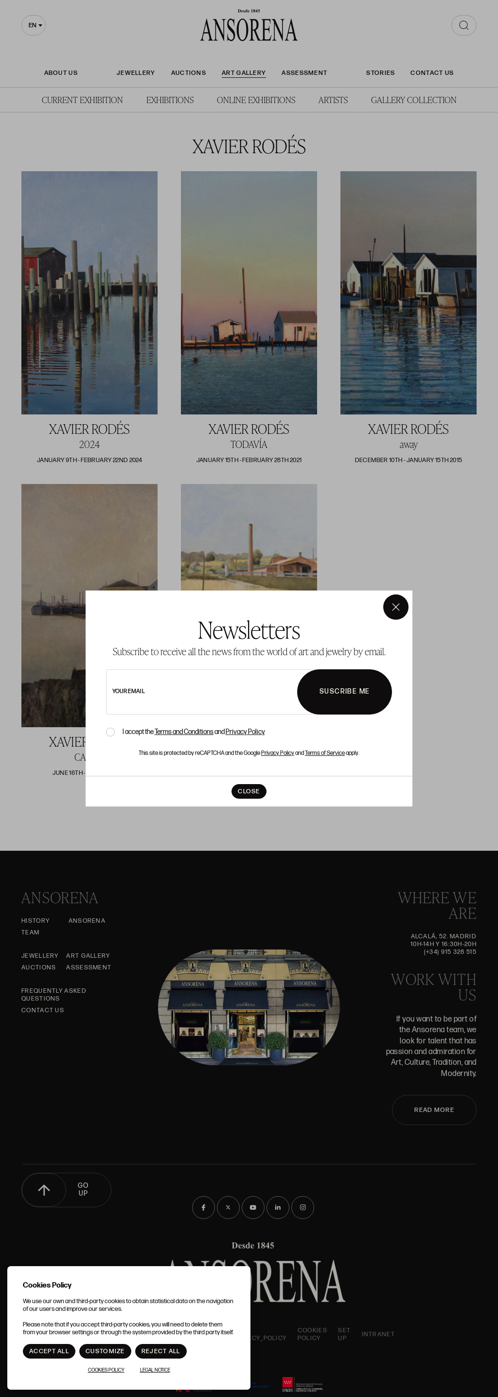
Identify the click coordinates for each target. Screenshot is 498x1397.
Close (249, 791)
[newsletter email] (227, 692)
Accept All (49, 1351)
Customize (105, 1351)
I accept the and (194, 732)
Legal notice (155, 1370)
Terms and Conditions (184, 732)
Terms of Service (325, 753)
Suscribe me (345, 691)
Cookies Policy (106, 1370)
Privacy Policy (245, 732)
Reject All (161, 1351)
